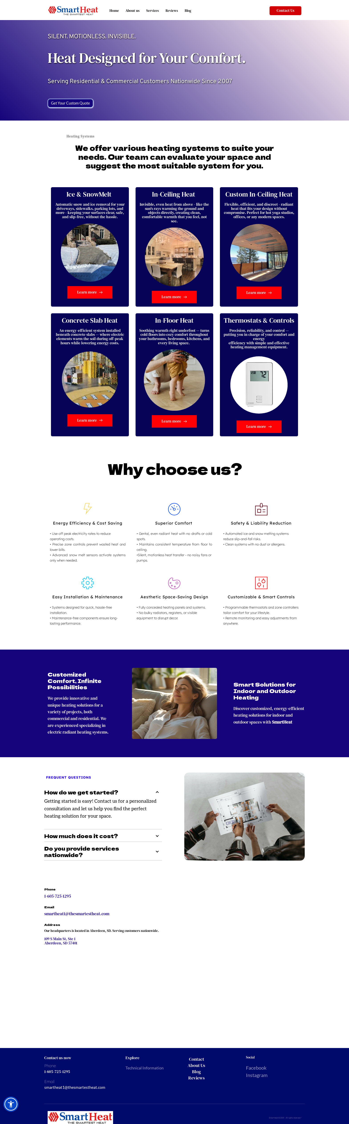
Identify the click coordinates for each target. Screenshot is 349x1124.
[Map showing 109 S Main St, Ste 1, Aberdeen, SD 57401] (168, 988)
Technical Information (145, 1067)
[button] (103, 792)
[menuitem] (207, 1059)
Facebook (256, 1068)
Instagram (257, 1075)
